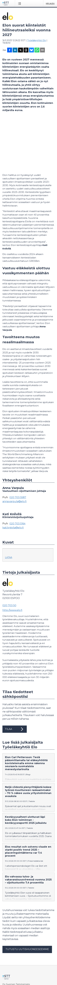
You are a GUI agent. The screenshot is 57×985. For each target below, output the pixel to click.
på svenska (31, 973)
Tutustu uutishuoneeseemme (27, 897)
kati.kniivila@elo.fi (13, 476)
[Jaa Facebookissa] (9, 50)
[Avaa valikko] (20, 3)
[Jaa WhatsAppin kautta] (37, 50)
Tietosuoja (7, 956)
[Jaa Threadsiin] (26, 50)
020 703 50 (9, 553)
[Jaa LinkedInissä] (15, 50)
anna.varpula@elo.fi (14, 449)
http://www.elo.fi (12, 558)
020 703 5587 (17, 445)
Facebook (7, 951)
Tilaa (14, 677)
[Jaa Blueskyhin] (31, 50)
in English (19, 973)
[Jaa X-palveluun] (20, 50)
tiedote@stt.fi (9, 935)
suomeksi (7, 973)
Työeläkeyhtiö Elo (36, 40)
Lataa (8, 505)
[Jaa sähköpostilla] (42, 50)
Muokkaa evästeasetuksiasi (16, 962)
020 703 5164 (17, 472)
